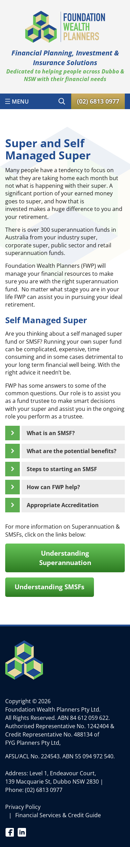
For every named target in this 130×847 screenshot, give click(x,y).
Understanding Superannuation (65, 558)
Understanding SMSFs (49, 586)
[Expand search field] (61, 101)
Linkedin (21, 832)
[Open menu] (17, 101)
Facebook (9, 832)
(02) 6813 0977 (43, 790)
